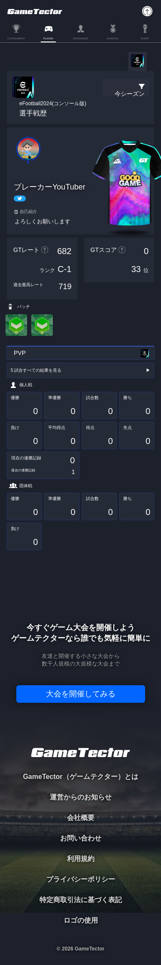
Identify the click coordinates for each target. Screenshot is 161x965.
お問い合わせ (80, 838)
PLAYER (48, 38)
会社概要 (80, 817)
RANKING (112, 38)
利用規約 (80, 858)
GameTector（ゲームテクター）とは (80, 776)
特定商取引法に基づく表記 (80, 899)
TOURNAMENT (16, 38)
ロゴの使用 (81, 920)
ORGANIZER (80, 38)
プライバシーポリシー (80, 879)
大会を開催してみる (80, 694)
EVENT (144, 38)
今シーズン (130, 94)
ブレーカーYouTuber (49, 187)
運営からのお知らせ (81, 797)
